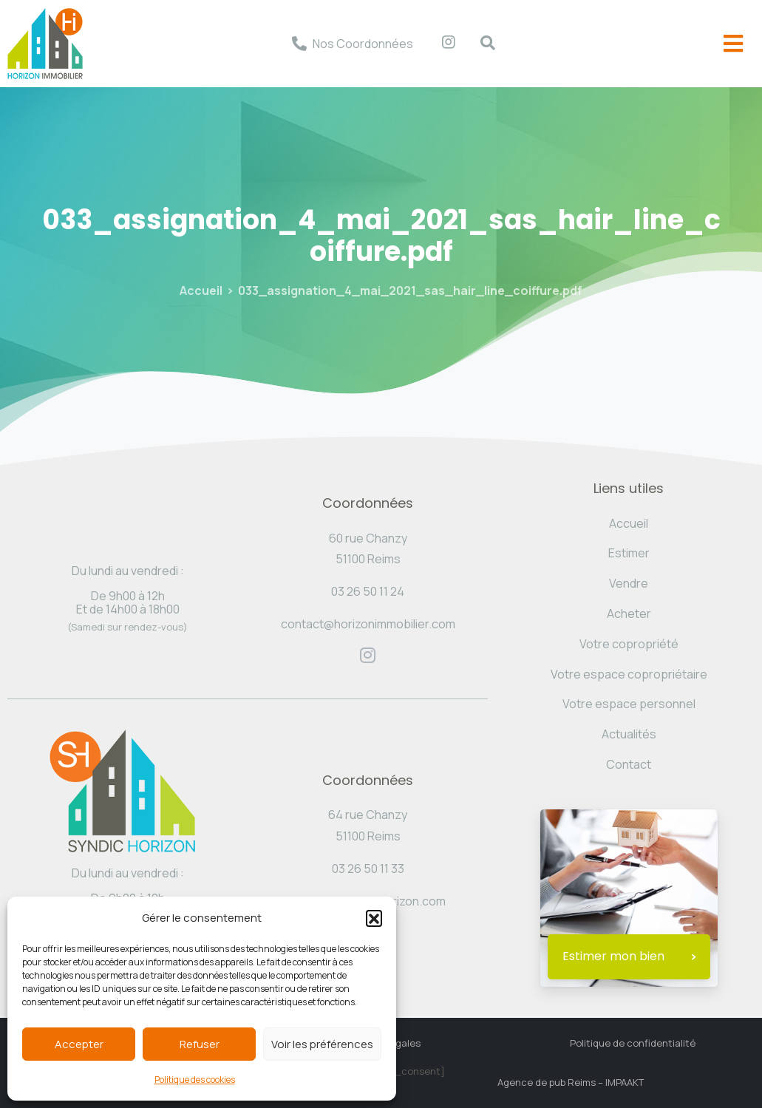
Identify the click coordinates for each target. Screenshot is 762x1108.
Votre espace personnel (628, 704)
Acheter (629, 613)
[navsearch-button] (480, 43)
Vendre (628, 583)
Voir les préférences (322, 1044)
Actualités (629, 734)
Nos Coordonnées (363, 43)
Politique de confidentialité (632, 1043)
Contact (628, 764)
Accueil (201, 290)
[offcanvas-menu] (733, 44)
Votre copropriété (628, 644)
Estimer (629, 553)
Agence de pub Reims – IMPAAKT (570, 1082)
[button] (374, 918)
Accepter (79, 1044)
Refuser (200, 1044)
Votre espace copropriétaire (629, 674)
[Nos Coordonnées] (299, 43)
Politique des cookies (194, 1079)
